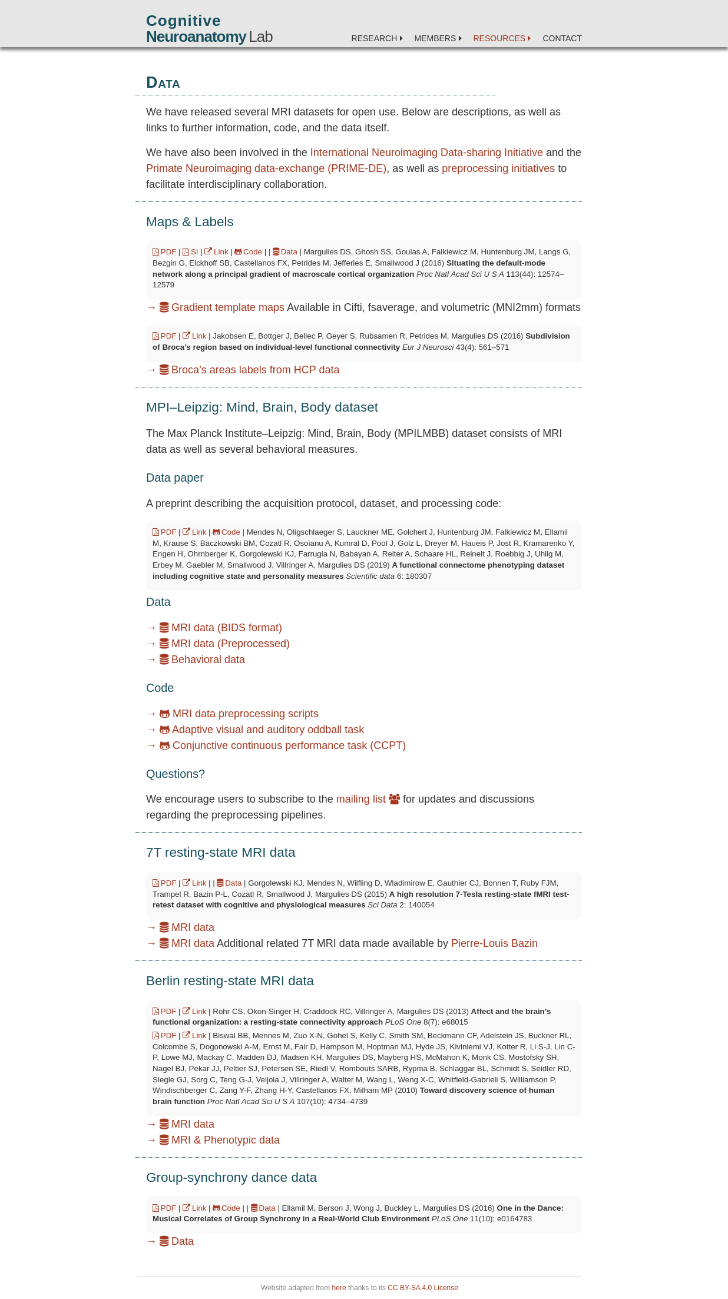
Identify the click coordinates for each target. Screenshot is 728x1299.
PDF (164, 251)
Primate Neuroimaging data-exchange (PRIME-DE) (266, 168)
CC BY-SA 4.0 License (423, 1288)
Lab (209, 36)
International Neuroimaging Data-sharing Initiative (426, 152)
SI (190, 251)
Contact (562, 38)
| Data (283, 251)
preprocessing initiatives (498, 168)
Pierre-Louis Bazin (494, 943)
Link (216, 251)
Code (248, 251)
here (339, 1288)
